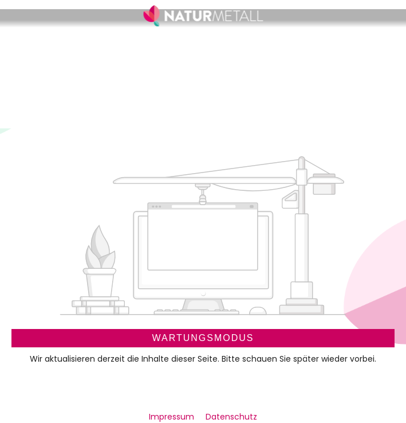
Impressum (172, 416)
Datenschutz (231, 416)
